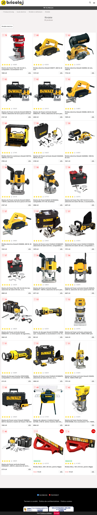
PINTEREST (54, 495)
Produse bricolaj (8, 12)
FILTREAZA (48, 8)
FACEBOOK (42, 495)
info (29, 73)
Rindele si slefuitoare (35, 12)
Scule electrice (21, 12)
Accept (56, 513)
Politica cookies (66, 501)
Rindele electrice (7, 26)
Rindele (47, 12)
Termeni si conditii (31, 501)
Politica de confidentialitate (49, 501)
